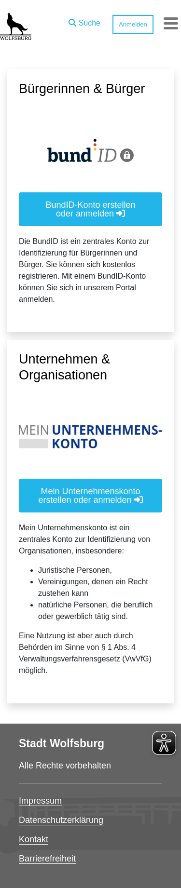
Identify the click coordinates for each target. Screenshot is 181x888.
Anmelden (133, 24)
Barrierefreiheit (47, 858)
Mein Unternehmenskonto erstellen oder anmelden (90, 495)
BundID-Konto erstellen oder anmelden (90, 209)
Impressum (40, 801)
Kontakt (33, 839)
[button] (84, 20)
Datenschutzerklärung (61, 820)
